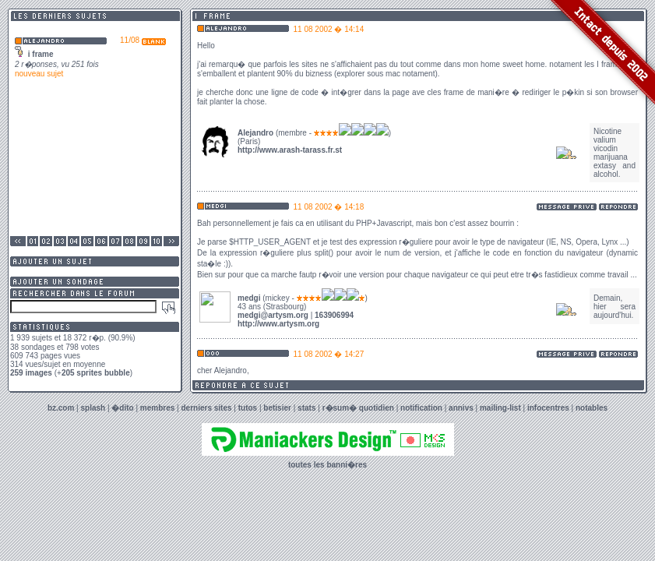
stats (306, 408)
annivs (461, 408)
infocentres (548, 408)
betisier (277, 408)
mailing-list (500, 408)
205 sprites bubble (96, 373)
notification (421, 408)
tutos (247, 408)
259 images (31, 373)
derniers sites (206, 408)
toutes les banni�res (327, 464)
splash (93, 408)
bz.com (61, 408)
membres (157, 408)
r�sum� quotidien (358, 408)
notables (591, 408)
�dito (122, 408)
